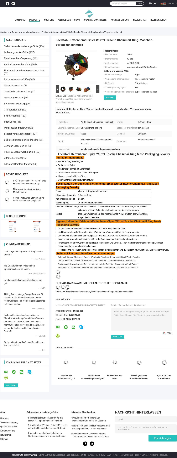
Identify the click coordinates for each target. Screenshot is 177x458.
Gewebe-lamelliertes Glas (17, 91)
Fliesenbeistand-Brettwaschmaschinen (24, 70)
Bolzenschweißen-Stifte (16, 79)
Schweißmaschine (13, 85)
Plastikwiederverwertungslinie (19, 152)
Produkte (34, 20)
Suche (139, 4)
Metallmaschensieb (124, 292)
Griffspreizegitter (13, 109)
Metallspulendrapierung (16, 127)
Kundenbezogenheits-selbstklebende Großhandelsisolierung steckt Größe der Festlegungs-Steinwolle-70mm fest (46, 435)
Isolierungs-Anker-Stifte (16, 52)
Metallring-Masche (31, 32)
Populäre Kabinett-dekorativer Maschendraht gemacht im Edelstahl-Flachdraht (89, 420)
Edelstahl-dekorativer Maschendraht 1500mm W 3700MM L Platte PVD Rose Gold (90, 436)
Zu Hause (20, 20)
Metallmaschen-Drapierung (18, 58)
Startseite (4, 32)
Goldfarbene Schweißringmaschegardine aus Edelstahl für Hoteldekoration (94, 377)
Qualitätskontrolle (95, 20)
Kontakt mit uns (120, 20)
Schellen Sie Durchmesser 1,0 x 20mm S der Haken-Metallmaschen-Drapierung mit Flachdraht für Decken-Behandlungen (66, 377)
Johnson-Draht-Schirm (15, 146)
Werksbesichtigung (69, 20)
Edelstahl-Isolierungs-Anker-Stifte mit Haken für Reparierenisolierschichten (45, 419)
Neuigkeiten (139, 20)
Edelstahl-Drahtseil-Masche (18, 164)
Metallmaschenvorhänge (102, 292)
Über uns (49, 20)
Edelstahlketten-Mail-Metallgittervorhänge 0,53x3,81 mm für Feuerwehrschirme (115, 377)
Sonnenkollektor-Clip (15, 103)
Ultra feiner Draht (13, 158)
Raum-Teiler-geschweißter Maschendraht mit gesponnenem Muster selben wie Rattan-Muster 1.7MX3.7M (91, 428)
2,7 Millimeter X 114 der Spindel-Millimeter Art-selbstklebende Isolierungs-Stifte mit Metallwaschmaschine (48, 427)
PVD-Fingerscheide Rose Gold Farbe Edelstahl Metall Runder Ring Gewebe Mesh (29, 184)
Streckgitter (10, 121)
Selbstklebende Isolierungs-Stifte (21, 46)
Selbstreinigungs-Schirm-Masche (21, 139)
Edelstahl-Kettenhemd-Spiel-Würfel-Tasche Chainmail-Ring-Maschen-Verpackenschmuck (75, 99)
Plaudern (153, 3)
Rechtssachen (158, 20)
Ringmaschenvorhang (80, 292)
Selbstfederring (12, 115)
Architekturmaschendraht (17, 64)
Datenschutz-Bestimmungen (24, 455)
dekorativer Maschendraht (17, 133)
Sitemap (4, 439)
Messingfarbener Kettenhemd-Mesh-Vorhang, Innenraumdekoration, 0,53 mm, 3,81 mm (139, 377)
